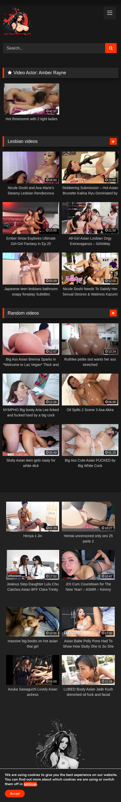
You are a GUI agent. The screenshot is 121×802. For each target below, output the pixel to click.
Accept (15, 794)
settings (30, 784)
